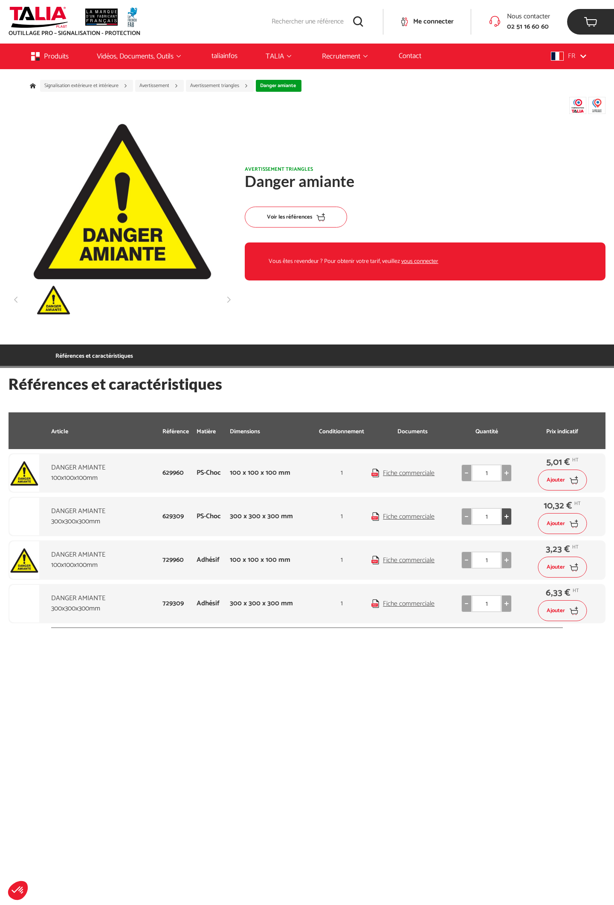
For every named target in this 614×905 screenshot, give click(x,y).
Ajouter (562, 480)
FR (568, 56)
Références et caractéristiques (94, 356)
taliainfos (224, 56)
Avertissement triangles (219, 86)
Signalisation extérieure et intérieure (85, 86)
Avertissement (158, 86)
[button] (18, 890)
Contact (410, 56)
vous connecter (419, 261)
